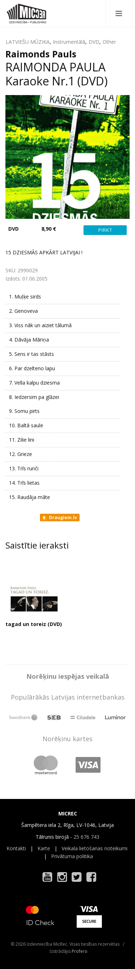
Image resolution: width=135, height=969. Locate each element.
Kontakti (16, 848)
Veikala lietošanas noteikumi (94, 848)
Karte (43, 848)
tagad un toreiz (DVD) (33, 624)
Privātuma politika (72, 856)
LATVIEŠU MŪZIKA (28, 41)
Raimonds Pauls (40, 54)
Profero (79, 951)
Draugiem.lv (59, 517)
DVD (94, 41)
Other (109, 41)
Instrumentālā (69, 41)
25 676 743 (86, 836)
